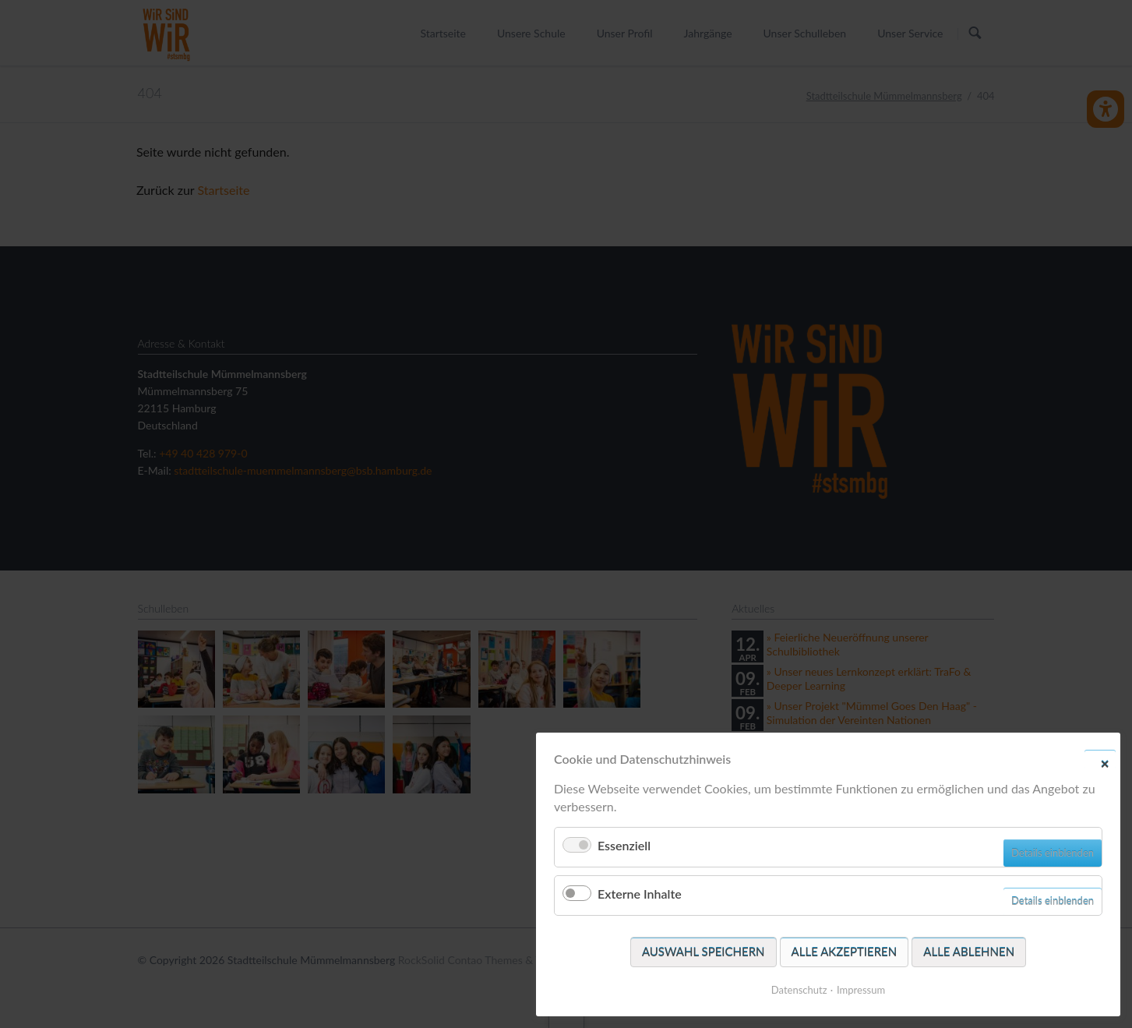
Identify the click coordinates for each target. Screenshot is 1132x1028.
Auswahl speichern (703, 952)
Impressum (861, 990)
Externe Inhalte (640, 893)
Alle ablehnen (968, 952)
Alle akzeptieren (844, 952)
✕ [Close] (1104, 763)
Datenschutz (799, 990)
